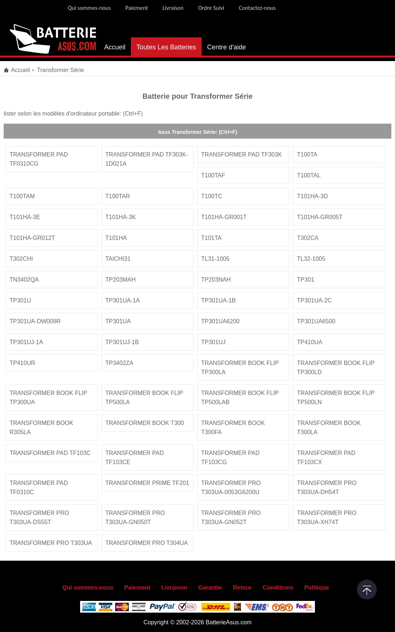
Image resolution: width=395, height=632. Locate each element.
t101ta (211, 238)
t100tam (22, 196)
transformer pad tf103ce (134, 457)
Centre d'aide (226, 47)
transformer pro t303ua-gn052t (231, 517)
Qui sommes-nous (89, 7)
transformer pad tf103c (50, 453)
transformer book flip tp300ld (336, 367)
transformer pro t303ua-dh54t (327, 487)
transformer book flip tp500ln (336, 397)
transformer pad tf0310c (39, 487)
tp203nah (216, 279)
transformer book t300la (329, 427)
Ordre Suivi (211, 7)
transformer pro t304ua (146, 543)
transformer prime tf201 (147, 483)
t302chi (21, 259)
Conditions (278, 587)
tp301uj (213, 342)
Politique (316, 587)
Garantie (210, 587)
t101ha (116, 238)
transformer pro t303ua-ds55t (39, 517)
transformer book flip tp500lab (240, 397)
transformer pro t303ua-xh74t (327, 517)
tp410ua (309, 342)
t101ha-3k (120, 217)
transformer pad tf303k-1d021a (146, 159)
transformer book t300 (144, 423)
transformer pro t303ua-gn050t (135, 517)
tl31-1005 (215, 259)
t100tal (309, 175)
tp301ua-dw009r (35, 321)
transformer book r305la (41, 427)
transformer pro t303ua (51, 543)
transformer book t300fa (233, 427)
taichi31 (118, 259)
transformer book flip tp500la (144, 397)
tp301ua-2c (314, 300)
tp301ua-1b (218, 300)
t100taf (213, 175)
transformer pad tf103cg (230, 457)
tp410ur (22, 363)
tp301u (20, 300)
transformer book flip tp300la (240, 367)
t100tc (211, 196)
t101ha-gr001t (224, 217)
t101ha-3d (312, 196)
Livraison (172, 7)
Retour (242, 587)
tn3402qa (24, 279)
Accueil (114, 47)
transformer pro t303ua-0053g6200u (231, 487)
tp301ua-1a (122, 300)
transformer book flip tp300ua (48, 397)
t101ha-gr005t (320, 217)
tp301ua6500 (316, 321)
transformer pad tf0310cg (39, 159)
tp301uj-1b (122, 342)
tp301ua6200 (220, 321)
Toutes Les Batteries (166, 47)
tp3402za (119, 363)
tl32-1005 (311, 259)
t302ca (308, 238)
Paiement (136, 7)
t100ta (307, 154)
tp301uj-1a (26, 342)
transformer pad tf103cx (326, 457)
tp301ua (118, 321)
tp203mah (120, 279)
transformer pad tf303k (241, 154)
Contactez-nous (257, 7)
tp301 (305, 279)
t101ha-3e (25, 217)
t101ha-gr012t (32, 238)
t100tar (117, 196)
